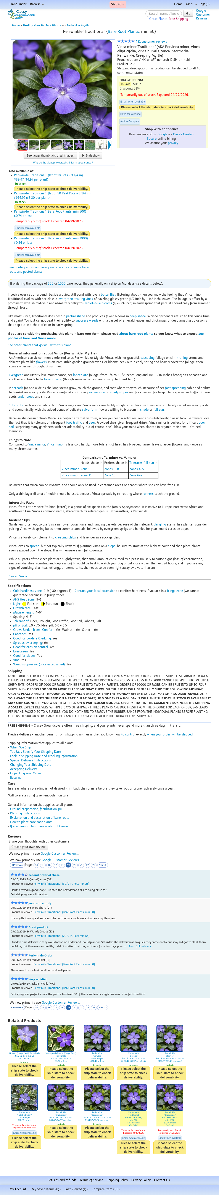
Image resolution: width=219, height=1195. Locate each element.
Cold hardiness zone (27, 591)
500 (50, 283)
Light (16, 604)
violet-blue (93, 303)
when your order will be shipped (170, 734)
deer (92, 422)
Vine (16, 660)
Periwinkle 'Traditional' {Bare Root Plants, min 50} (64, 912)
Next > (102, 865)
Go (188, 13)
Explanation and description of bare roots (39, 818)
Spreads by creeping (27, 643)
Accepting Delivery (23, 769)
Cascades (20, 634)
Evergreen (16, 375)
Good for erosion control (30, 647)
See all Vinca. (18, 576)
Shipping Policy (117, 1180)
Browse (37, 4)
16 (49, 865)
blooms (107, 303)
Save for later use (130, 114)
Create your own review (28, 847)
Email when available (132, 101)
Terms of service (91, 1180)
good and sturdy (40, 903)
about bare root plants (136, 334)
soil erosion (97, 392)
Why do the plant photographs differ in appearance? (63, 162)
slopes (123, 392)
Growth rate (22, 608)
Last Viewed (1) (76, 1189)
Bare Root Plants (123, 31)
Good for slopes (24, 656)
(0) (205, 4)
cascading (147, 358)
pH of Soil (20, 625)
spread (34, 546)
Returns (15, 778)
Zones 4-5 (136, 469)
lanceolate (80, 375)
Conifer (47, 630)
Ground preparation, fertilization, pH (36, 809)
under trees (26, 397)
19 (68, 865)
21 (81, 865)
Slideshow (91, 155)
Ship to (117, 4)
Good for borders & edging (32, 638)
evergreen (65, 299)
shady (114, 392)
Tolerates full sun (141, 463)
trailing (79, 299)
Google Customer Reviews (59, 853)
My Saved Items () (46, 1189)
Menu (191, 4)
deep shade (138, 316)
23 (93, 865)
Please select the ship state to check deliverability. (157, 107)
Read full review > (140, 946)
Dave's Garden (183, 134)
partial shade (75, 316)
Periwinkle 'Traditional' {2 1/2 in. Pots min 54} (61, 935)
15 (43, 865)
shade (144, 410)
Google (162, 134)
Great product (38, 927)
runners (148, 494)
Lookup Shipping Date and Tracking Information (43, 756)
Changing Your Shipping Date (30, 765)
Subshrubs (16, 405)
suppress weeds (87, 320)
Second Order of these (44, 875)
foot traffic (74, 422)
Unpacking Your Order (25, 773)
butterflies (108, 294)
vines (89, 299)
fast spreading (175, 388)
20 (74, 865)
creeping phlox (65, 537)
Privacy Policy (141, 1180)
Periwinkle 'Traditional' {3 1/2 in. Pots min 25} (61, 883)
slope (112, 546)
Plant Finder (18, 4)
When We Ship (20, 747)
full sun (158, 410)
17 (55, 865)
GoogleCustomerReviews (203, 14)
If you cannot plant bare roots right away (39, 826)
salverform (90, 410)
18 (62, 865)
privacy (173, 143)
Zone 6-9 (136, 475)
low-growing (53, 379)
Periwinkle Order (41, 955)
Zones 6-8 (111, 469)
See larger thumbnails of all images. (50, 155)
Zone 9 (85, 469)
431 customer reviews (142, 41)
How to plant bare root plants (31, 822)
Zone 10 (110, 475)
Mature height (23, 612)
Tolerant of (21, 621)
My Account (18, 1189)
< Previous (17, 865)
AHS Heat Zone (24, 599)
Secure (152, 139)
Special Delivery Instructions (30, 760)
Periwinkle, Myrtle (78, 25)
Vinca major (55, 444)
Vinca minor (36, 444)
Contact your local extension (95, 591)
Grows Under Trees (26, 630)
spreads (17, 388)
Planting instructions (25, 813)
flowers (41, 362)
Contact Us (162, 1180)
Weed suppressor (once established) (39, 664)
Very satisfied (38, 979)
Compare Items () (106, 1189)
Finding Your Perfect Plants (43, 25)
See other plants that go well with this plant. (40, 345)
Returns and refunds (62, 1180)
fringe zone (175, 591)
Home (178, 4)
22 (87, 865)
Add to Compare (129, 121)
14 (36, 865)
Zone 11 (86, 475)
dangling (160, 524)
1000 (62, 283)
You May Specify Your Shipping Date (35, 752)
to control (128, 734)
